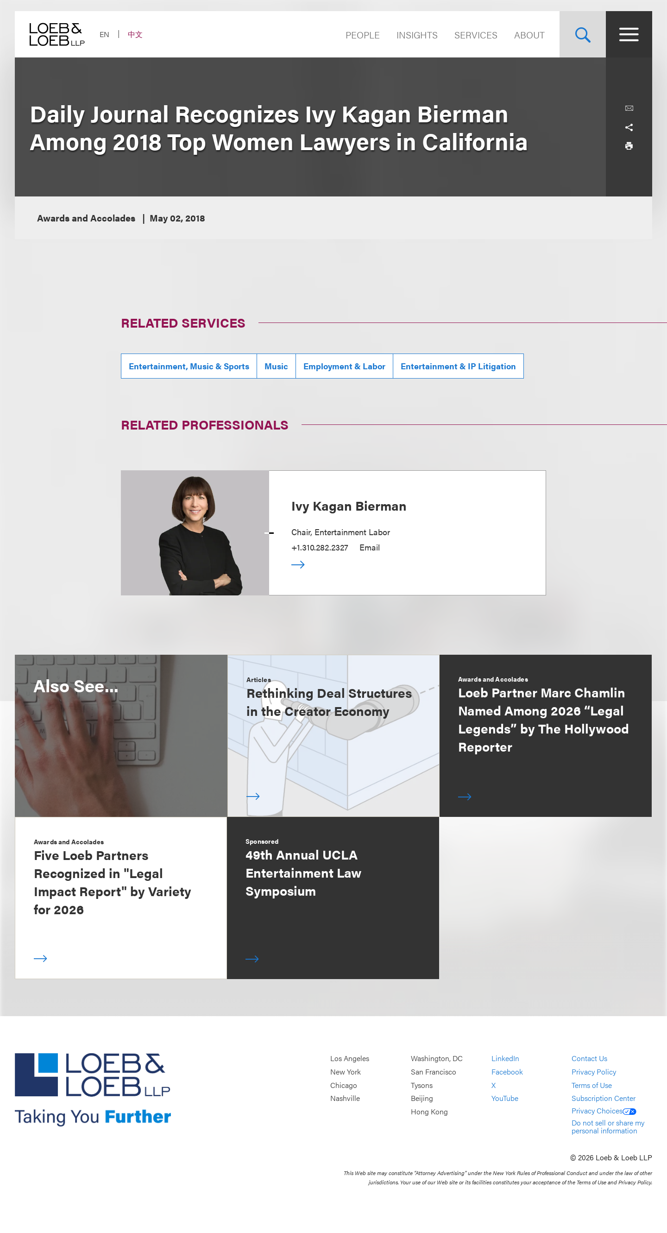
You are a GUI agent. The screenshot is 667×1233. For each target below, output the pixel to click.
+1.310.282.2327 (319, 547)
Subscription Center (604, 1098)
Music (276, 366)
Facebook (507, 1071)
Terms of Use (592, 1085)
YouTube (504, 1098)
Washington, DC (437, 1058)
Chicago (343, 1085)
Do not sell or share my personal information (608, 1126)
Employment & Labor (344, 366)
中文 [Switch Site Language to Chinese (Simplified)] (135, 34)
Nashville (345, 1098)
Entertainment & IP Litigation (458, 366)
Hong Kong (429, 1111)
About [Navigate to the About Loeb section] (529, 34)
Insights (417, 34)
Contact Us (589, 1058)
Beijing (422, 1098)
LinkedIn (505, 1058)
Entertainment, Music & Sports (189, 366)
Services (475, 34)
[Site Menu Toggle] (629, 34)
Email (369, 547)
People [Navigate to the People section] (363, 34)
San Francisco (433, 1071)
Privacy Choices (604, 1110)
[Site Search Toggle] (583, 34)
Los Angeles (349, 1058)
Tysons (422, 1085)
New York (345, 1071)
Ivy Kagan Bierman (349, 505)
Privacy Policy (594, 1071)
